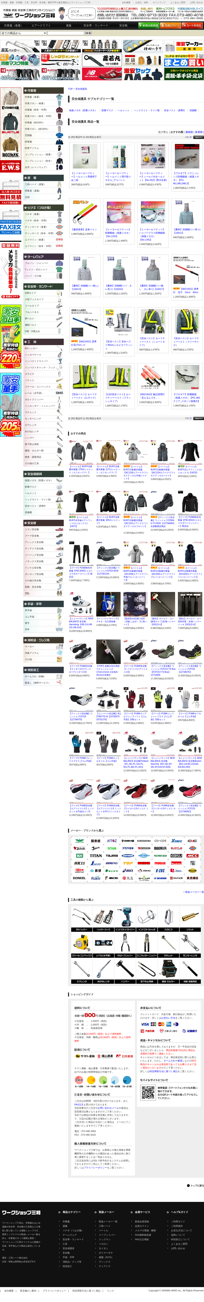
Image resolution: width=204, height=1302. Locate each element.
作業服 (66, 1221)
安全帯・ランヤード (96, 25)
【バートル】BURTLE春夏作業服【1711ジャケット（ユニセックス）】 (108, 469)
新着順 (199, 132)
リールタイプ (32, 305)
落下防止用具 (32, 444)
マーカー (29, 646)
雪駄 (27, 593)
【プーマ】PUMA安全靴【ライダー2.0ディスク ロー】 (163, 808)
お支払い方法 (168, 1018)
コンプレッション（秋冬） (39, 161)
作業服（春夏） (13, 25)
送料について (178, 1235)
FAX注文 (79, 1104)
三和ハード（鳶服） (35, 184)
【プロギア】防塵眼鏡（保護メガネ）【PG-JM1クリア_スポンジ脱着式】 (186, 397)
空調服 (28, 135)
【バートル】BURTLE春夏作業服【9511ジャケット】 (108, 520)
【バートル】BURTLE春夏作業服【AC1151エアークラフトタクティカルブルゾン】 (135, 523)
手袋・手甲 (68, 1257)
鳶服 (68, 25)
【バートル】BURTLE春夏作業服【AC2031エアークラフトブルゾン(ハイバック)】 (163, 574)
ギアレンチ (31, 425)
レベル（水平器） (34, 393)
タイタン (103, 1248)
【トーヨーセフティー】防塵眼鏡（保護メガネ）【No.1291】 (118, 233)
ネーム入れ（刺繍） (35, 676)
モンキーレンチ (33, 418)
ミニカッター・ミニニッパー (40, 406)
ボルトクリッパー (34, 399)
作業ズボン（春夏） (35, 103)
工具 (65, 1244)
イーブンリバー (107, 1235)
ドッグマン (104, 1239)
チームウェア (70, 1235)
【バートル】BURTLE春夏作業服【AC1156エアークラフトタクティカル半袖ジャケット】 (135, 472)
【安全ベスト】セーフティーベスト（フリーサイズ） (186, 341)
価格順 (189, 132)
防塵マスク (107, 110)
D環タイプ (30, 293)
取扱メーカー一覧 (194, 892)
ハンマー (29, 437)
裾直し (181, 1060)
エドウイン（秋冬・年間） (39, 246)
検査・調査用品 (33, 457)
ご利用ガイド (178, 1221)
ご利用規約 (177, 1226)
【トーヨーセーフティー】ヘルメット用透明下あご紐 (84, 176)
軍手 (27, 623)
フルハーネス (32, 312)
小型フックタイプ (34, 299)
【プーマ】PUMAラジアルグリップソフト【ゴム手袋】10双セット (135, 716)
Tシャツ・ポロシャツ (36, 269)
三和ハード (104, 1226)
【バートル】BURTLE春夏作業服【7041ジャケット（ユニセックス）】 (81, 469)
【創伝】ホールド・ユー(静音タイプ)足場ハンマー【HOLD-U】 (163, 621)
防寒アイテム (32, 148)
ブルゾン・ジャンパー (36, 263)
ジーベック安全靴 (34, 555)
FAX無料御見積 (143, 1235)
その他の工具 (32, 463)
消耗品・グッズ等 (72, 1261)
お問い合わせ (196, 2)
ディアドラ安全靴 (34, 548)
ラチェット (31, 412)
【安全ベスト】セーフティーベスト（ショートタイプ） (152, 341)
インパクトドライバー (36, 361)
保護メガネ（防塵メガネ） (83, 110)
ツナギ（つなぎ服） (73, 1230)
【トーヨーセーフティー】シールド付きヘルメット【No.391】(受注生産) (153, 176)
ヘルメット (123, 110)
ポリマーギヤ (106, 1253)
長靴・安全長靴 (33, 587)
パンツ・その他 (33, 276)
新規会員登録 (142, 1221)
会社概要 (126, 2)
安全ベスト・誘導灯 (174, 110)
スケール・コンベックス (38, 386)
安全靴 (123, 25)
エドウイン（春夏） (35, 239)
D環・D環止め (32, 331)
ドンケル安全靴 (33, 567)
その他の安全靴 (33, 580)
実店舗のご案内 (28, 1290)
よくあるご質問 (177, 2)
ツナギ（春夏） (33, 214)
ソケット (29, 380)
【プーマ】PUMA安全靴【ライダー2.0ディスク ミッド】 (135, 808)
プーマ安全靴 (32, 535)
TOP (70, 89)
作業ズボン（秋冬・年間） (39, 116)
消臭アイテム (32, 653)
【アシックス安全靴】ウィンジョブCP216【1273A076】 (189, 669)
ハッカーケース (33, 354)
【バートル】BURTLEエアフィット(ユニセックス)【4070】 (190, 469)
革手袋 (28, 610)
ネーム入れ (169, 1060)
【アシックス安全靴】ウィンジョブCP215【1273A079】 (80, 716)
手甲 (27, 629)
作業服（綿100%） (35, 122)
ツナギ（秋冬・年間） (36, 220)
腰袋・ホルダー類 (34, 450)
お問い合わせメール (108, 1108)
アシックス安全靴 (34, 542)
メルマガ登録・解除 (145, 1230)
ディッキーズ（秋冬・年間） (40, 233)
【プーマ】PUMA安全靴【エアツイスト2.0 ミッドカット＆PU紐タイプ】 (81, 808)
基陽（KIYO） (106, 1257)
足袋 (27, 197)
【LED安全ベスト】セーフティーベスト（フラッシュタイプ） (118, 397)
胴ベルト (29, 318)
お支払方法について (181, 1230)
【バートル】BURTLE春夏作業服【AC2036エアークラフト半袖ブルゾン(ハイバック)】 (135, 574)
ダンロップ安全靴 (34, 574)
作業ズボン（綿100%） (37, 129)
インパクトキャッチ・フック (40, 367)
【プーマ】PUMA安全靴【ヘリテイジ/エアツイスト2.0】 (135, 669)
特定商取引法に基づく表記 (164, 1071)
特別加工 (67, 1266)
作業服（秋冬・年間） (36, 109)
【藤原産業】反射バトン (84, 229)
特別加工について (180, 1239)
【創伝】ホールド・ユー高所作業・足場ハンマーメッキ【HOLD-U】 (189, 621)
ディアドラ (104, 1266)
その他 (28, 659)
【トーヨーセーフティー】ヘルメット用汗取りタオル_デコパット (118, 176)
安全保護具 (81, 89)
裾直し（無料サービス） (38, 682)
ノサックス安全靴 (34, 561)
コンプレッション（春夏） (39, 154)
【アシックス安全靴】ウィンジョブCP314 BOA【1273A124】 (108, 571)
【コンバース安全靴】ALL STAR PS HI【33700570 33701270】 (108, 716)
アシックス (104, 1261)
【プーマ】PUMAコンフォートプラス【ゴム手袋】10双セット (162, 716)
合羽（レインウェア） (36, 167)
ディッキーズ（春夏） (36, 227)
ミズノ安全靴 (32, 529)
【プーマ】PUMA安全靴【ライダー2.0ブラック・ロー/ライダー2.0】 (81, 669)
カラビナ (29, 374)
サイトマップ (159, 2)
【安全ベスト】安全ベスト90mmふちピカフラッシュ (119, 345)
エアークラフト (41, 25)
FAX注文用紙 (142, 1239)
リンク (110, 1290)
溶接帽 (193, 110)
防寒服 (28, 141)
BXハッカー (31, 348)
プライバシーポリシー (95, 1167)
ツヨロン (103, 1244)
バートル (103, 1230)
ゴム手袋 (29, 616)
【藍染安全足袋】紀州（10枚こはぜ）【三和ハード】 (135, 621)
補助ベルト (31, 325)
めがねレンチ (32, 431)
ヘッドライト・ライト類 (147, 110)
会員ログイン (142, 1226)
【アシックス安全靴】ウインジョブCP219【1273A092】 (189, 808)
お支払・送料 (141, 2)
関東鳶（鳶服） (33, 190)
